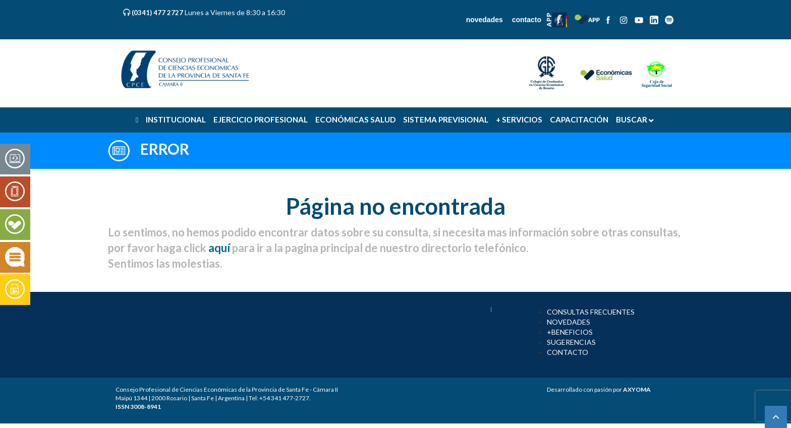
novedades (484, 20)
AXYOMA (637, 389)
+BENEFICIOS (570, 332)
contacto (526, 20)
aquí (219, 248)
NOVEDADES (568, 322)
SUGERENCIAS (571, 342)
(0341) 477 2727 (158, 13)
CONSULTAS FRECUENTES (591, 312)
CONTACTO (567, 352)
